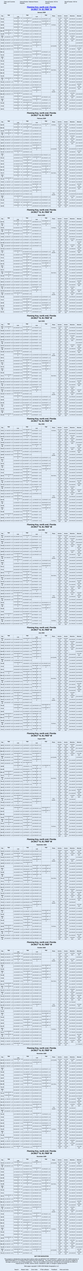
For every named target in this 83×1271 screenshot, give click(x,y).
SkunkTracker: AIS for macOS (51, 2)
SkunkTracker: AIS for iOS (71, 2)
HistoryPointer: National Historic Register (29, 2)
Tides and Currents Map (9, 2)
